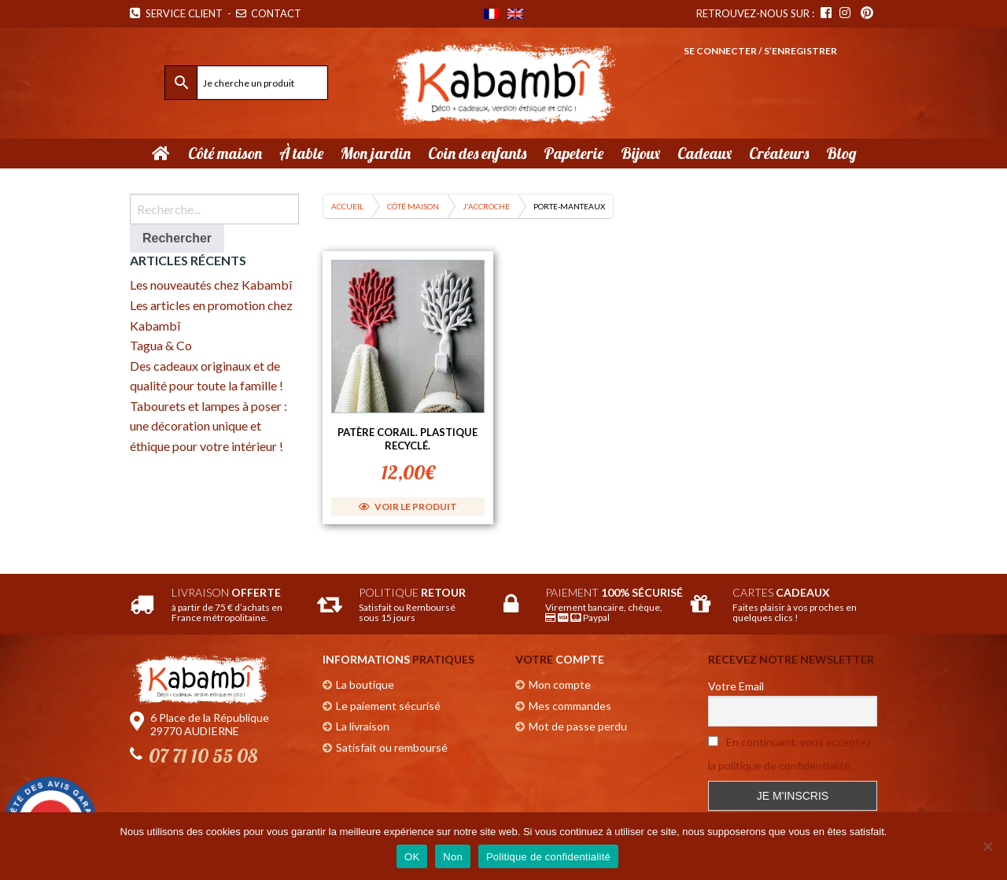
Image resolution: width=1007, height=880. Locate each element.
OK (411, 857)
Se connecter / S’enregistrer (760, 51)
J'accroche (486, 206)
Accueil (347, 206)
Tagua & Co (161, 345)
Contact (270, 13)
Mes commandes (570, 705)
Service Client (176, 13)
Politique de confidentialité (548, 857)
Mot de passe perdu (578, 726)
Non (453, 857)
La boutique (365, 684)
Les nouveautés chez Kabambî (211, 284)
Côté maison (413, 206)
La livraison (362, 726)
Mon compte (560, 684)
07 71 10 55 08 (203, 755)
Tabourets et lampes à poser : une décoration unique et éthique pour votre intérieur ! (208, 425)
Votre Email (736, 686)
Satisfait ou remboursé (392, 747)
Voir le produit (408, 506)
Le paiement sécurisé (388, 705)
